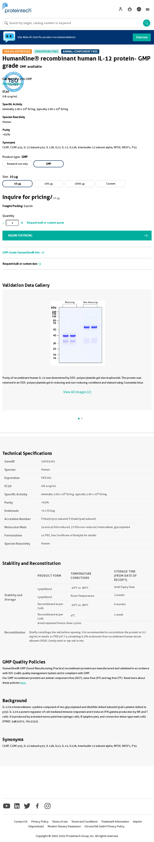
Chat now (142, 37)
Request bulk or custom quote (45, 222)
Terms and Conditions (84, 821)
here (23, 682)
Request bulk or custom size (21, 263)
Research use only (17, 163)
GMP (48, 163)
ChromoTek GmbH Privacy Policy (104, 826)
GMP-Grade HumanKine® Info (23, 252)
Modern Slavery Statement (64, 826)
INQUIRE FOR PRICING (20, 235)
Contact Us (20, 821)
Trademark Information (115, 821)
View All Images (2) (77, 392)
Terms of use (60, 821)
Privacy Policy (39, 821)
